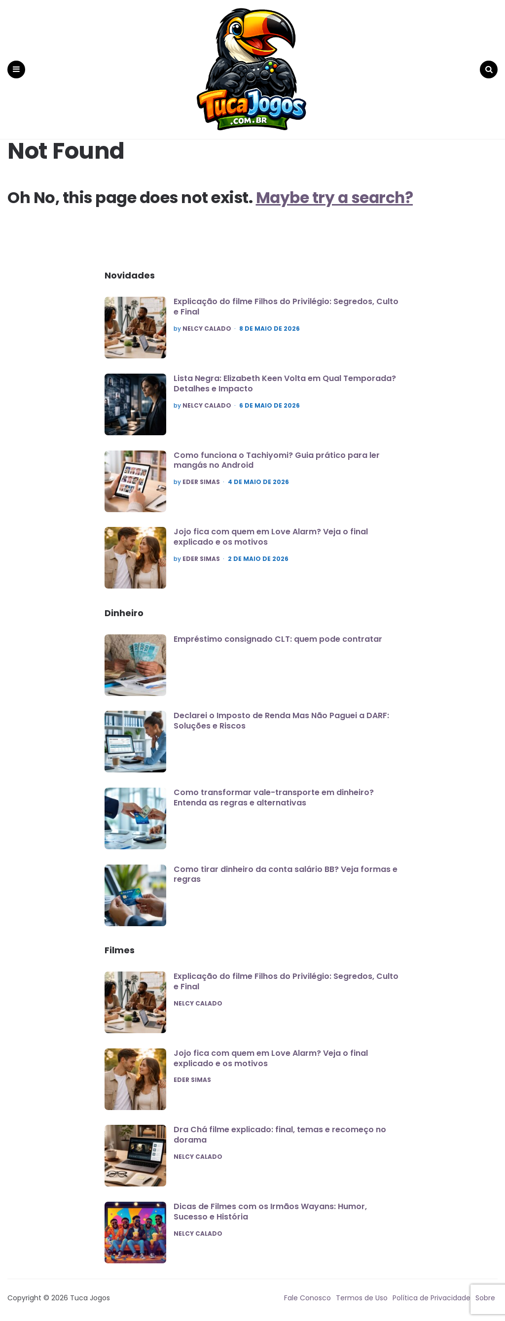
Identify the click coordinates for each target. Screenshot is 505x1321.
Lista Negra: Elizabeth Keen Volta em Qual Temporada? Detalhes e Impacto (285, 380)
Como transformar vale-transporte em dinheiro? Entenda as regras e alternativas (274, 794)
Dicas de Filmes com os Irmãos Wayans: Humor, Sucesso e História (270, 1208)
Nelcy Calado (206, 325)
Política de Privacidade (431, 1294)
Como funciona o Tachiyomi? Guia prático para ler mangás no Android (277, 456)
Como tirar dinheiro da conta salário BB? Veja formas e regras (285, 870)
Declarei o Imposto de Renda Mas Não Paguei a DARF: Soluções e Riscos (281, 717)
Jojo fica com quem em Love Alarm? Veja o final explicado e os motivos (271, 533)
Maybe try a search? (336, 194)
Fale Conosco (307, 1294)
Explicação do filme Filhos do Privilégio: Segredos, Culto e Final (286, 303)
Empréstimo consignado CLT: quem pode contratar (278, 635)
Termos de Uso (362, 1294)
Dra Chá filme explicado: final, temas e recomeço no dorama (280, 1131)
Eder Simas (201, 479)
